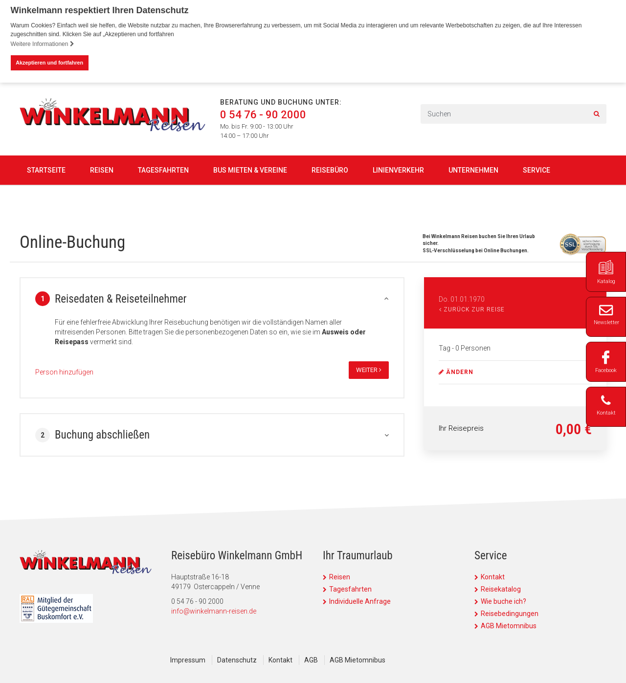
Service (536, 170)
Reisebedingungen (509, 613)
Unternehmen (473, 170)
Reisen (101, 170)
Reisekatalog (501, 589)
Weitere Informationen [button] (42, 44)
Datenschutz (237, 660)
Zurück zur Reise (472, 309)
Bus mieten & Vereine (250, 170)
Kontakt (493, 577)
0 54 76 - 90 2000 (263, 115)
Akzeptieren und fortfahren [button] (49, 63)
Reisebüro (330, 170)
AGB (311, 660)
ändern (456, 372)
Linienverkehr (398, 170)
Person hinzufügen (64, 372)
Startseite (46, 170)
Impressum (187, 660)
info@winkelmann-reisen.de (213, 611)
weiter (368, 370)
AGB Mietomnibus (509, 626)
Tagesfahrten (163, 170)
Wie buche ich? (503, 601)
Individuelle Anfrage (360, 601)
